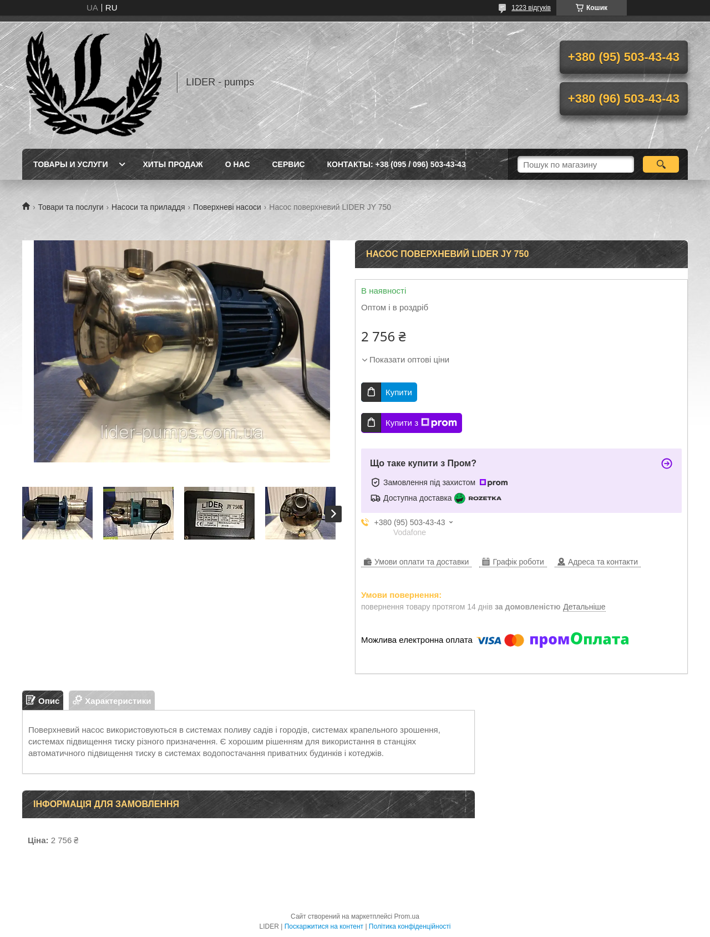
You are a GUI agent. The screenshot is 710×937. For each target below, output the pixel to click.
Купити (399, 392)
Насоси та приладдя (148, 207)
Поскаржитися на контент (324, 926)
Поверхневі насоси (227, 207)
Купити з (421, 423)
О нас (237, 164)
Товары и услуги (70, 164)
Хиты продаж (173, 164)
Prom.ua (406, 916)
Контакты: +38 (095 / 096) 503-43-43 (396, 164)
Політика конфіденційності (410, 926)
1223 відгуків (531, 8)
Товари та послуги (70, 207)
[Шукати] (661, 164)
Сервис (288, 164)
